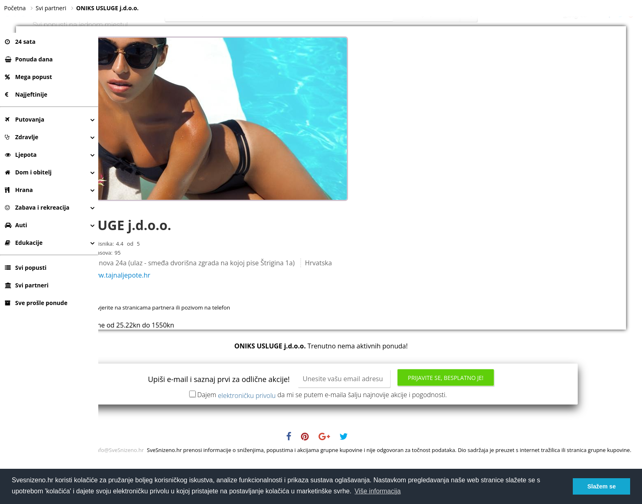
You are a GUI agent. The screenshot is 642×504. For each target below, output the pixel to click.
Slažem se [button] (601, 486)
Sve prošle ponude (36, 303)
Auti (16, 225)
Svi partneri (26, 285)
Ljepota (21, 154)
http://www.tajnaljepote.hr (205, 307)
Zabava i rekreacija (37, 207)
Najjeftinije (26, 94)
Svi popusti (25, 267)
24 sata (20, 41)
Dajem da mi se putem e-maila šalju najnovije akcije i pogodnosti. (371, 427)
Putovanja (24, 119)
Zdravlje (21, 137)
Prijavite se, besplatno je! (495, 410)
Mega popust (28, 77)
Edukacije (24, 242)
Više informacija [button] (378, 491)
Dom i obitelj (28, 172)
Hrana (19, 190)
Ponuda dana (29, 59)
